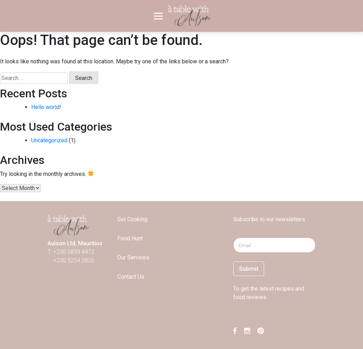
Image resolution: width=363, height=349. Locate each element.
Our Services (133, 257)
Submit (248, 268)
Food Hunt (130, 238)
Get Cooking (132, 219)
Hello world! (46, 107)
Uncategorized (49, 140)
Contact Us (130, 276)
